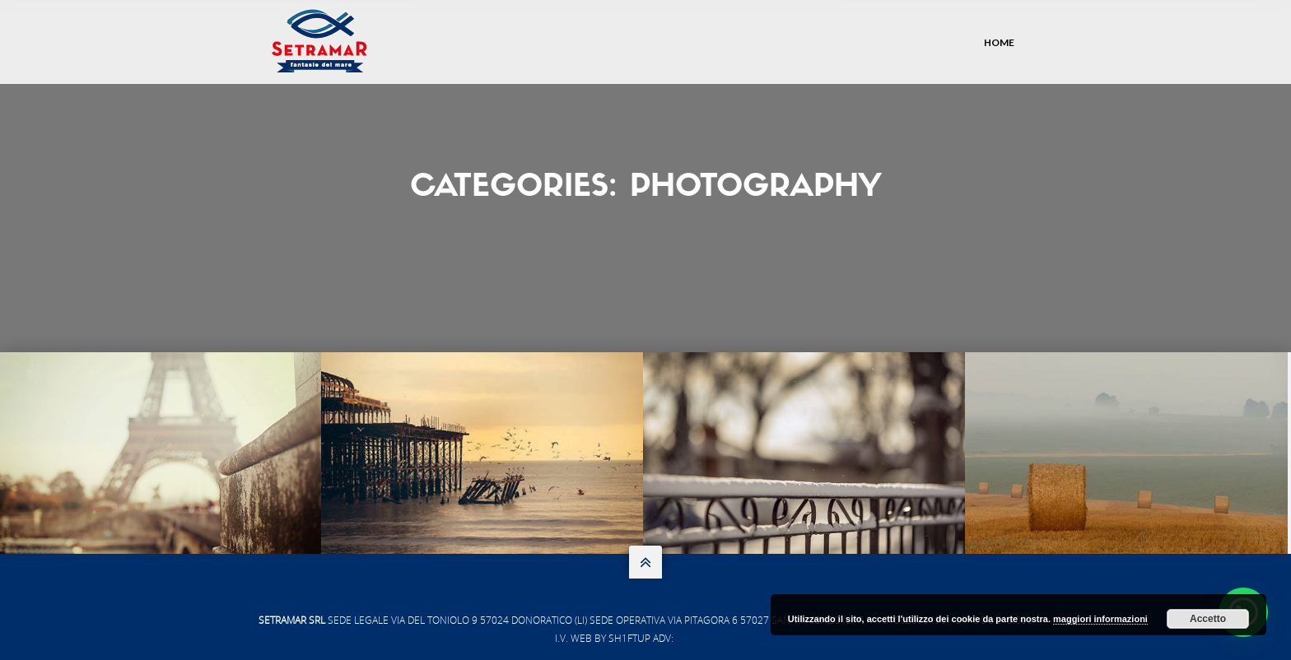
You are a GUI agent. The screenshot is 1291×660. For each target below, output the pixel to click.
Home (999, 42)
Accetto (1208, 619)
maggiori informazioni (1100, 619)
